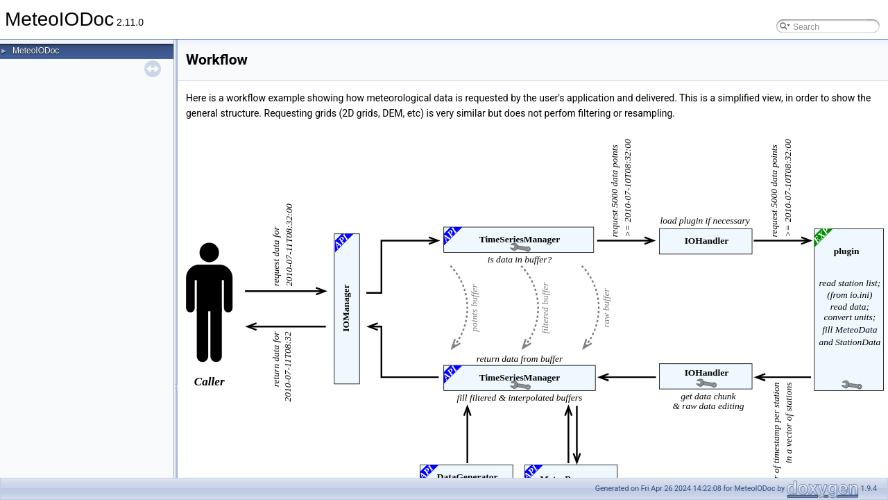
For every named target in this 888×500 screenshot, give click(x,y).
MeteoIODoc (35, 51)
